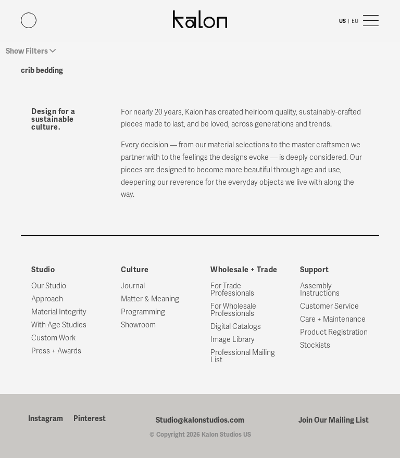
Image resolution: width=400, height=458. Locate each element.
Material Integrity (58, 312)
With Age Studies (58, 325)
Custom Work (53, 338)
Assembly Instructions (320, 289)
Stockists (315, 345)
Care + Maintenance (333, 319)
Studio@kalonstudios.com (200, 420)
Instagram (45, 419)
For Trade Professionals (232, 289)
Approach (47, 299)
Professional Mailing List (242, 356)
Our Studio (48, 286)
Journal (133, 286)
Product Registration (334, 332)
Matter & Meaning (150, 299)
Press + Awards (56, 351)
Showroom (138, 325)
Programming (143, 312)
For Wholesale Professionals (233, 309)
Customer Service (329, 306)
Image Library (232, 340)
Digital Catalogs (235, 326)
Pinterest (89, 419)
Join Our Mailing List (333, 420)
